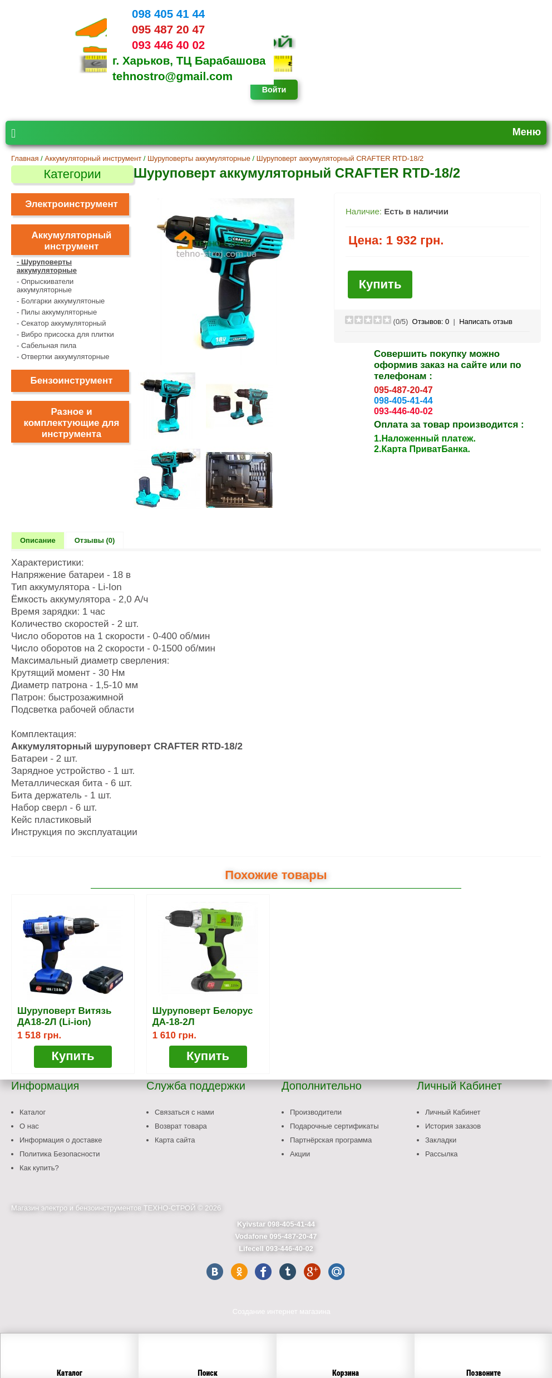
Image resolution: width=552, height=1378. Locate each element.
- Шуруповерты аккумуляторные (47, 266)
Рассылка (441, 1154)
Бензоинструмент (72, 380)
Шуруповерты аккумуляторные (198, 158)
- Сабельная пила (46, 345)
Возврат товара (181, 1126)
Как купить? (39, 1168)
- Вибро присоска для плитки (65, 334)
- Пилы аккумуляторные (57, 312)
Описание (38, 540)
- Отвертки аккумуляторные (63, 356)
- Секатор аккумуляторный (61, 323)
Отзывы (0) (95, 540)
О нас (29, 1126)
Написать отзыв (485, 321)
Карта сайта (175, 1140)
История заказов (453, 1126)
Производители (316, 1112)
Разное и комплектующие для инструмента (72, 422)
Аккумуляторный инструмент (93, 158)
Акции (300, 1154)
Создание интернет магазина (282, 1311)
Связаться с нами (184, 1112)
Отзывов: (431, 321)
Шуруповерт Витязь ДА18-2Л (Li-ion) (64, 1016)
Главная (24, 158)
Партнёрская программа (331, 1140)
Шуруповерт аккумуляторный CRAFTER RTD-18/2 (340, 158)
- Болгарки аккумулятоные (61, 301)
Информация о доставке (60, 1140)
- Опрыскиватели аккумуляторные (45, 285)
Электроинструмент (71, 204)
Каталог (32, 1112)
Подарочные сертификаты (334, 1126)
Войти (274, 89)
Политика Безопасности (59, 1154)
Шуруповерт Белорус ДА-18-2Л (202, 1016)
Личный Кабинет (452, 1112)
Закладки (440, 1140)
